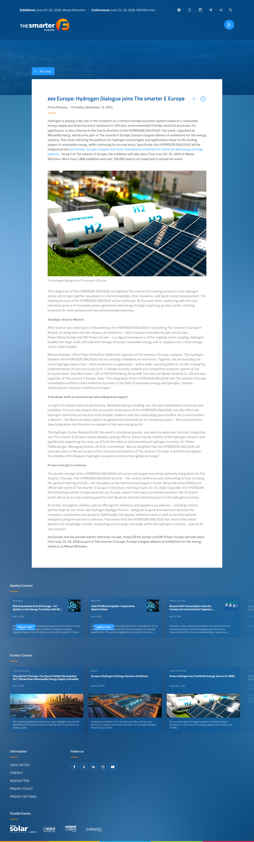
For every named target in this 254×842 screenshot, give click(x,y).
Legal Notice (20, 764)
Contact (16, 772)
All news (41, 71)
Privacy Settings (23, 796)
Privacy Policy (21, 788)
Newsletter (19, 780)
